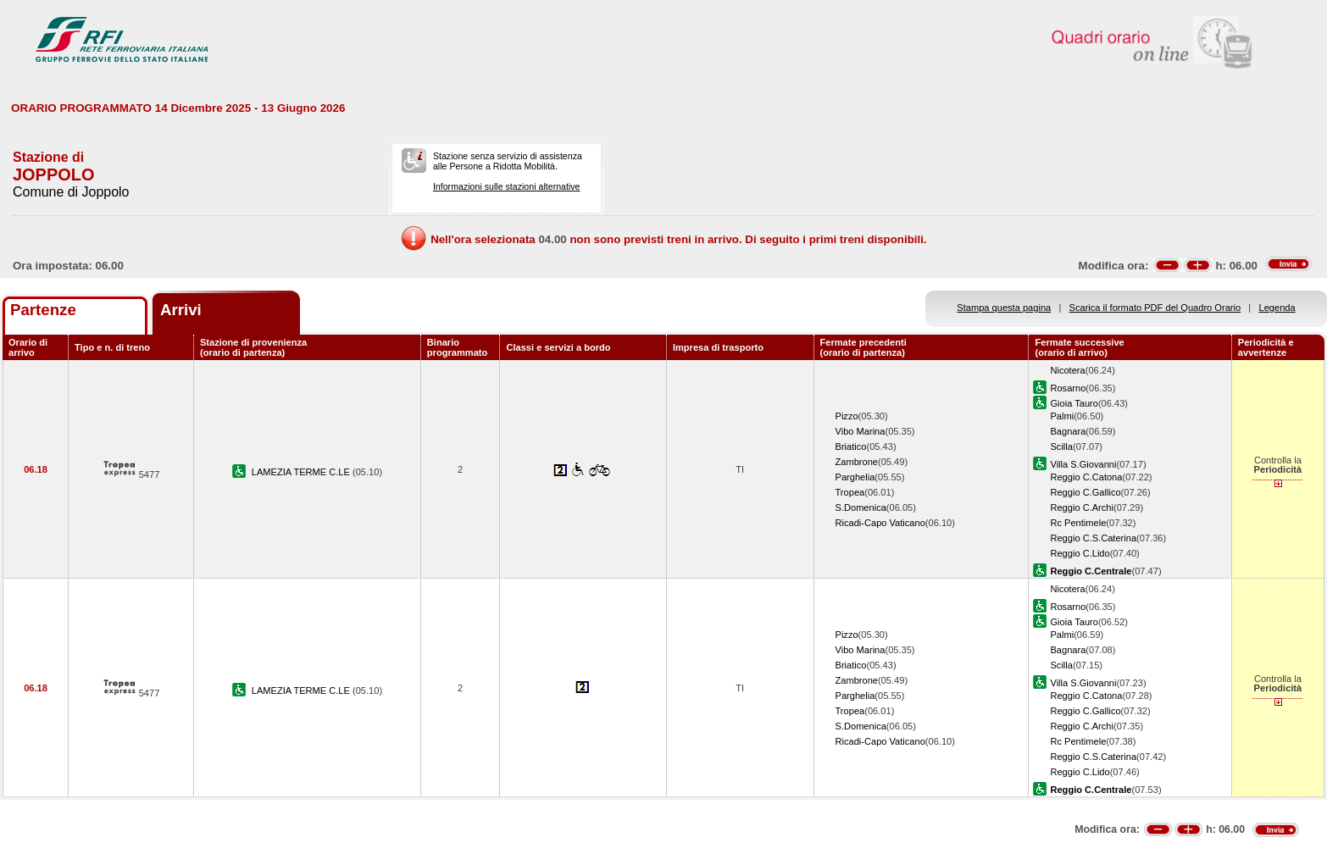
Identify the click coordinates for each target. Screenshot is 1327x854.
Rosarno (1067, 388)
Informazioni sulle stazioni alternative (506, 186)
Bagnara (1067, 431)
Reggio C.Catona (1086, 477)
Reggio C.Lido (1079, 553)
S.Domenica (861, 507)
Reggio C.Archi (1081, 507)
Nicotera (1067, 370)
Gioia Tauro (1073, 403)
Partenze (43, 310)
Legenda (1277, 307)
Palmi (1062, 416)
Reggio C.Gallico (1085, 492)
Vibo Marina (861, 431)
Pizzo (847, 416)
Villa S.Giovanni (1083, 464)
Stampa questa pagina (1004, 307)
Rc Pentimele (1078, 523)
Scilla (1061, 446)
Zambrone (857, 462)
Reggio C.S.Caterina (1093, 538)
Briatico (851, 446)
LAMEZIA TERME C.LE (302, 472)
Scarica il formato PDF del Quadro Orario (1155, 307)
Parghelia (855, 477)
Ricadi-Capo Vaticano (880, 523)
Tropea (850, 492)
